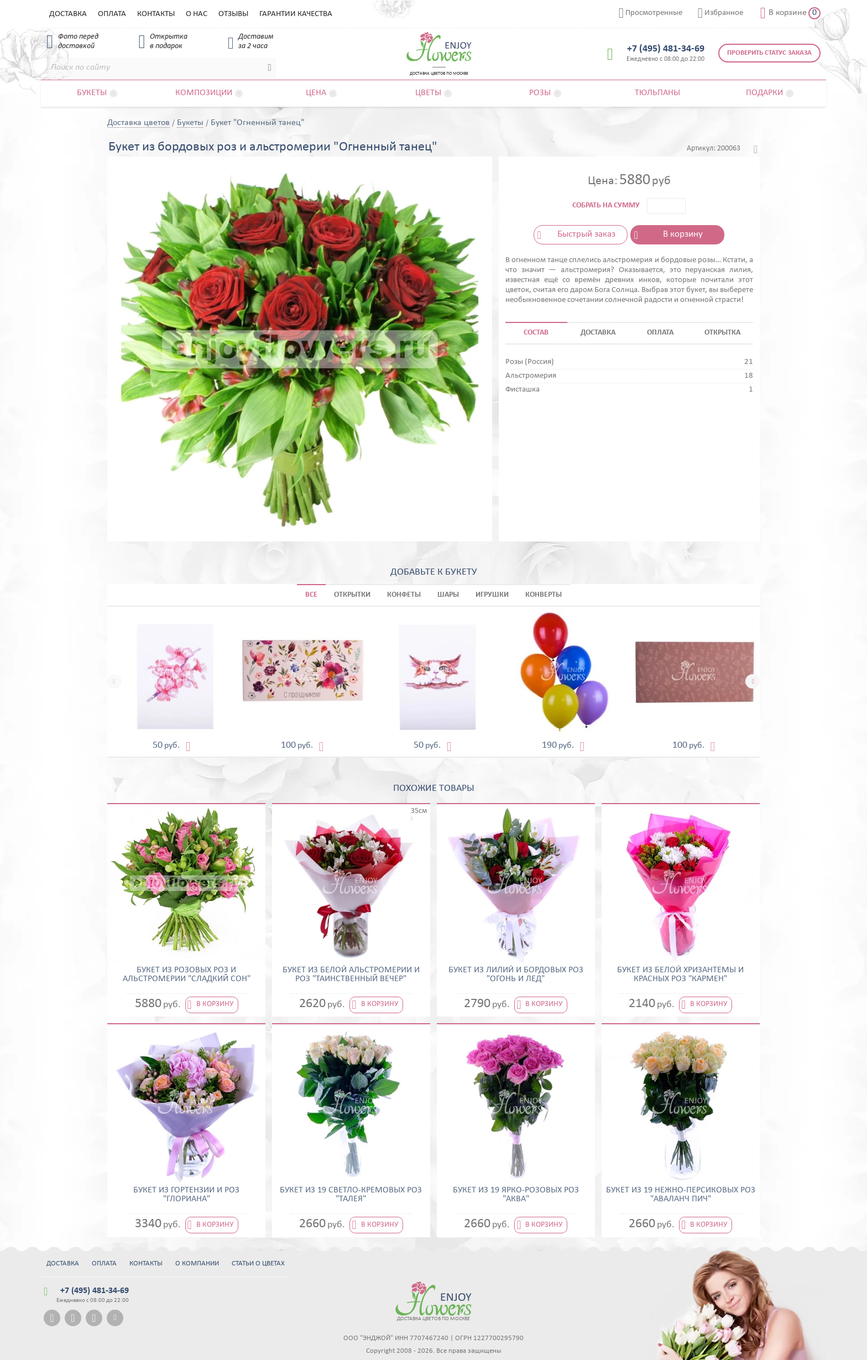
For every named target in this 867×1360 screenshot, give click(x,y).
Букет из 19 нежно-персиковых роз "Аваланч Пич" (680, 1194)
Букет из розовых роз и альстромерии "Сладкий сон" (186, 974)
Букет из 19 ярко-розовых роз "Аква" (516, 1194)
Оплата (112, 14)
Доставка (68, 14)
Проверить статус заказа (769, 52)
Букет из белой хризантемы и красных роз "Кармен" (680, 974)
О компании (197, 1263)
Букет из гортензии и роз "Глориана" (186, 1194)
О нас (196, 14)
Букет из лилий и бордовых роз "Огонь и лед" (515, 974)
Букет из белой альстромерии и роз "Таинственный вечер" (351, 974)
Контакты (156, 14)
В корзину (683, 234)
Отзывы (233, 14)
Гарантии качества (295, 14)
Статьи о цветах (258, 1263)
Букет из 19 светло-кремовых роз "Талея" (351, 1194)
